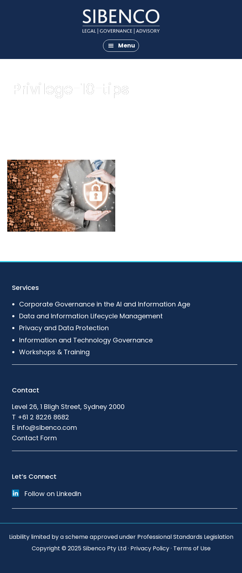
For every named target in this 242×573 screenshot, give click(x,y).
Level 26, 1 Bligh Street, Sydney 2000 (68, 406)
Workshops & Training (54, 351)
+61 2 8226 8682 (43, 417)
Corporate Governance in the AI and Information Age (104, 304)
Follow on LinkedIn (46, 493)
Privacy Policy (149, 548)
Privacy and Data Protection (64, 327)
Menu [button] (126, 45)
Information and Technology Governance (86, 340)
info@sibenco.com (47, 427)
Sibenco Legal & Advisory (121, 21)
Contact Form (34, 437)
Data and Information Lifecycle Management (91, 315)
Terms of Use (192, 548)
